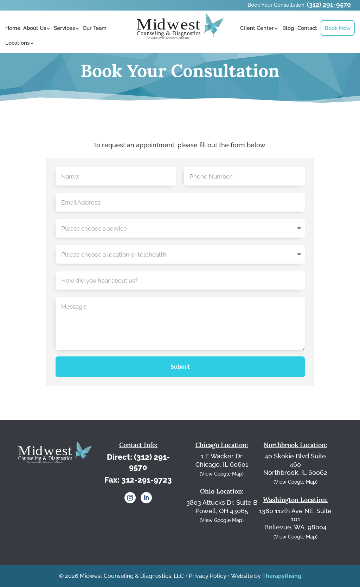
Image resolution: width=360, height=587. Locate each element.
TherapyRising (281, 576)
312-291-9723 (146, 479)
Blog (288, 28)
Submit (180, 366)
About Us (34, 28)
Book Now (338, 28)
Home (12, 28)
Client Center (257, 28)
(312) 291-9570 (329, 4)
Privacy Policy (207, 576)
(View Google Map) (222, 474)
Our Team (95, 28)
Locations (17, 43)
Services (64, 28)
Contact (307, 28)
